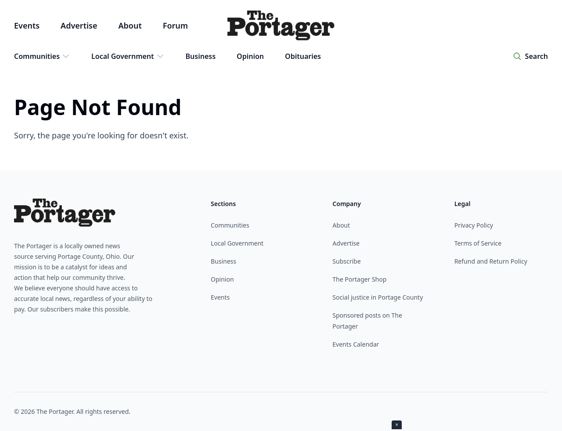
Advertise (79, 25)
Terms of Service (478, 243)
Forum (175, 25)
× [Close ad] (396, 424)
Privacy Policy (473, 225)
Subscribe (346, 261)
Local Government (128, 56)
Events (27, 25)
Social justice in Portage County (377, 297)
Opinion (250, 56)
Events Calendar (355, 344)
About (129, 25)
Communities (42, 56)
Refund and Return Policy (490, 261)
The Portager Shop (359, 279)
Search (536, 56)
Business (201, 56)
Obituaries (303, 56)
